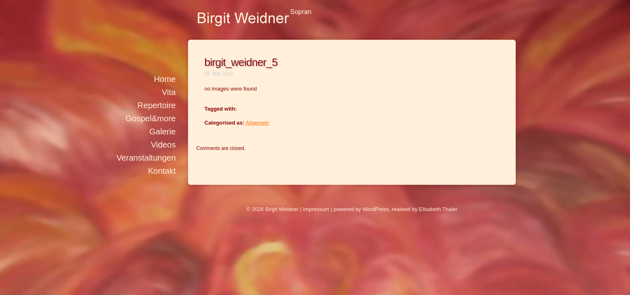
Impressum (316, 209)
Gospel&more (151, 118)
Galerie (163, 131)
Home (165, 79)
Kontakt (162, 170)
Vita (169, 92)
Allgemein (257, 123)
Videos (163, 144)
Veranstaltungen (146, 157)
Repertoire (157, 105)
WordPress (376, 209)
